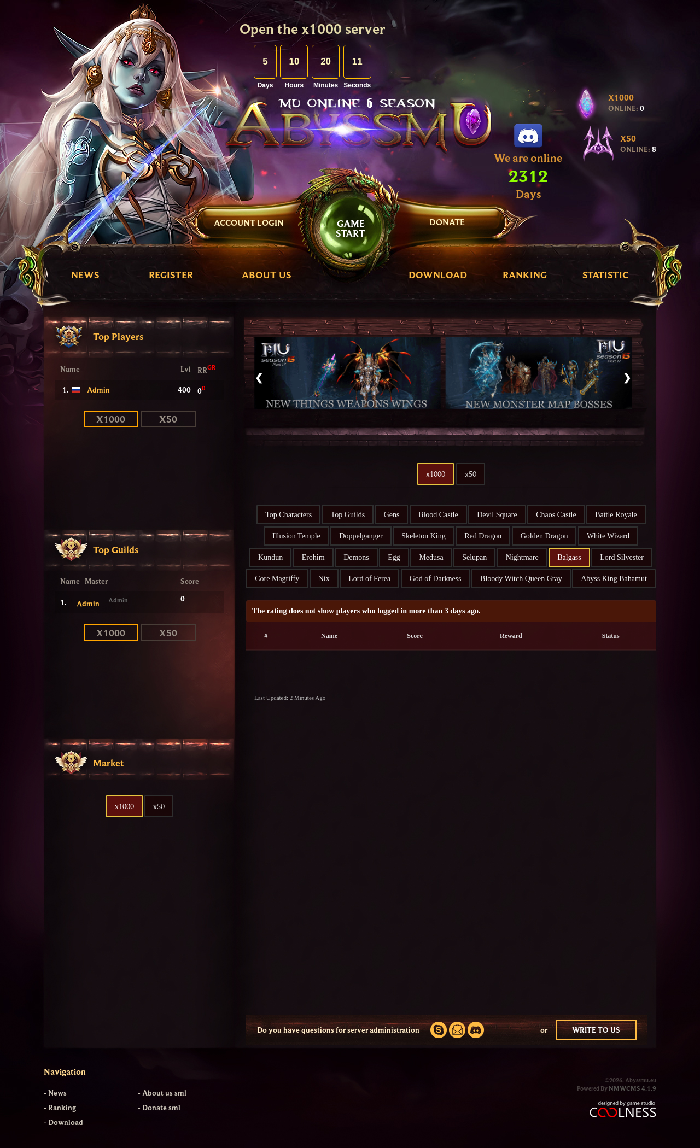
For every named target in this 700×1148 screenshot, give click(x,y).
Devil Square (497, 515)
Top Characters (288, 515)
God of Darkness (436, 579)
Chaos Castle (556, 515)
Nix (324, 579)
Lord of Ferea (369, 579)
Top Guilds (348, 515)
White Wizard (608, 536)
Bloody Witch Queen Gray (521, 579)
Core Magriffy (277, 579)
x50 (168, 419)
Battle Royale (616, 515)
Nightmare (522, 557)
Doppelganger (360, 536)
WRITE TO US (596, 1030)
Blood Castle (438, 515)
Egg (394, 557)
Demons (356, 557)
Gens (392, 515)
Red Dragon (482, 536)
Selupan (474, 557)
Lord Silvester (622, 557)
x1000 (110, 419)
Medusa (431, 557)
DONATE (447, 221)
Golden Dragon (544, 536)
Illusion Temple (296, 536)
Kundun (270, 557)
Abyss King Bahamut (614, 579)
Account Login (249, 222)
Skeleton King (423, 536)
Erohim (313, 557)
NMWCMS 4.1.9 (632, 1088)
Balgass (569, 557)
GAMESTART (350, 228)
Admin (98, 390)
